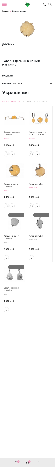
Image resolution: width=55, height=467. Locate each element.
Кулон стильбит (36, 184)
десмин (7, 138)
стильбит (33, 188)
